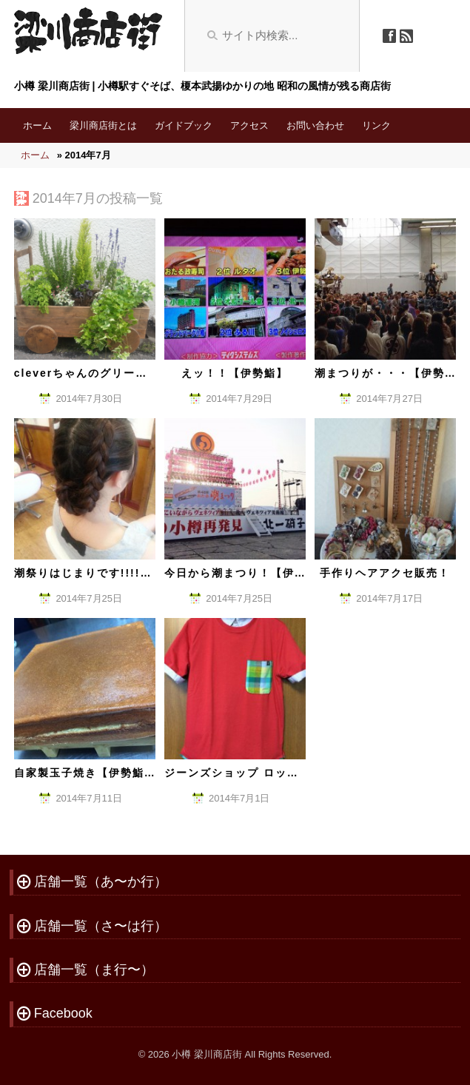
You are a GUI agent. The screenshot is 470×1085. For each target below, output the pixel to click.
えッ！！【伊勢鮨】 (234, 373)
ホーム (37, 125)
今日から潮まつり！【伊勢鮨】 (247, 573)
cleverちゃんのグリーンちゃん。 (104, 373)
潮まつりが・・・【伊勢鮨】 (392, 373)
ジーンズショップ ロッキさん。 (249, 773)
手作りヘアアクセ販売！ (385, 573)
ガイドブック (183, 125)
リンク (376, 125)
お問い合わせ (315, 125)
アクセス (249, 125)
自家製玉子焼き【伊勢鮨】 (85, 773)
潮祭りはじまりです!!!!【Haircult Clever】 (136, 573)
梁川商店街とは (103, 125)
